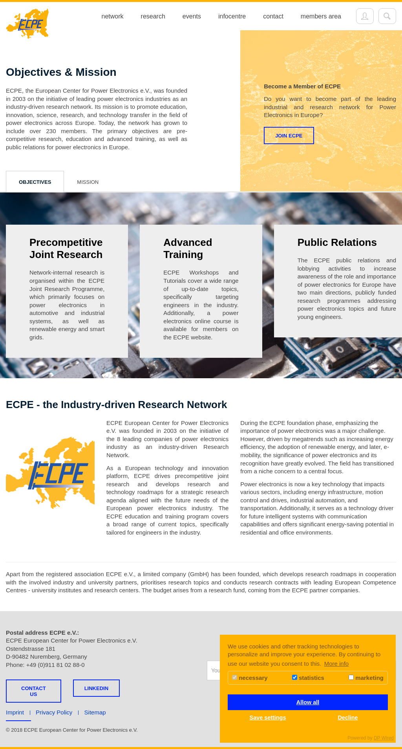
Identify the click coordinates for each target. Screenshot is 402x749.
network (113, 16)
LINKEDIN (96, 688)
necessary (250, 677)
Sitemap (95, 712)
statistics (308, 677)
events (192, 16)
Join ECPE (288, 136)
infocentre (232, 16)
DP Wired (384, 738)
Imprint (15, 712)
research (153, 16)
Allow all (307, 702)
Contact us (33, 691)
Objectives (35, 182)
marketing (366, 677)
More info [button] (336, 663)
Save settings (268, 717)
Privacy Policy (54, 712)
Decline (348, 717)
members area (321, 16)
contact (273, 16)
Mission (88, 182)
